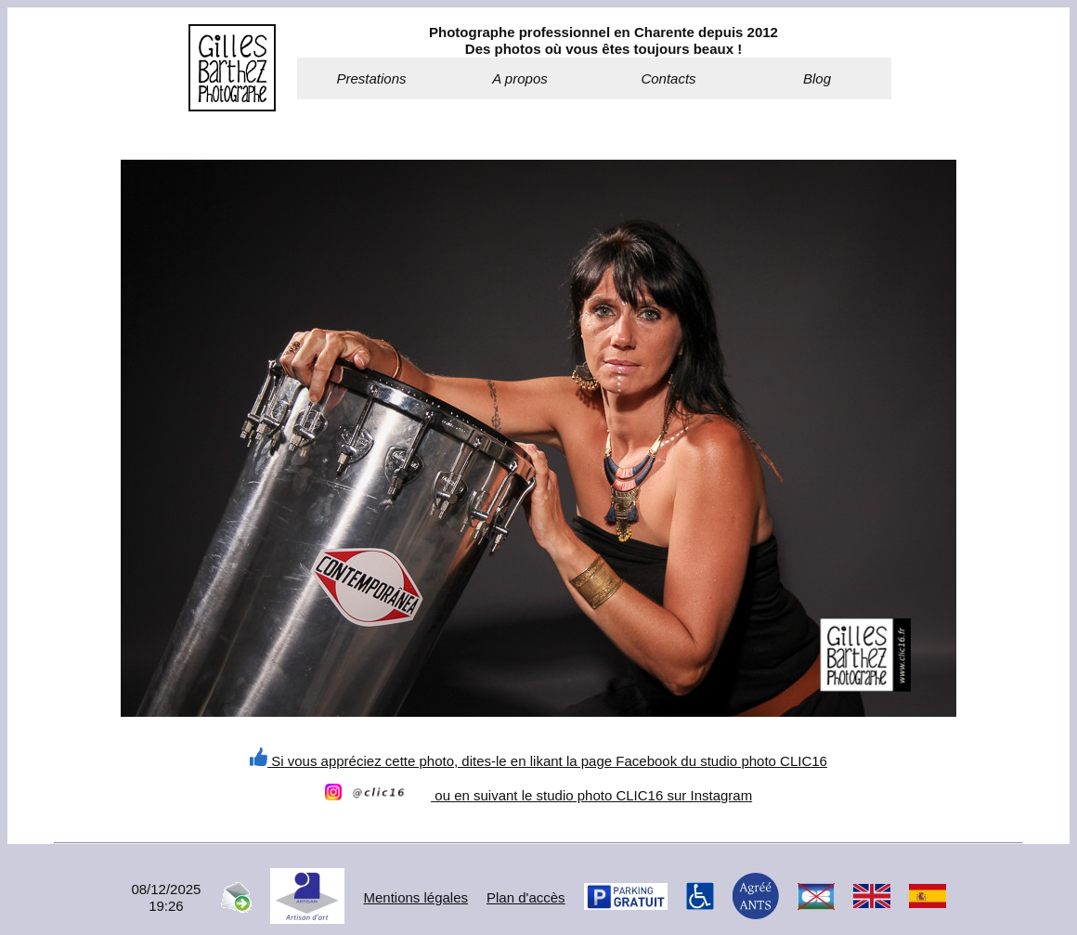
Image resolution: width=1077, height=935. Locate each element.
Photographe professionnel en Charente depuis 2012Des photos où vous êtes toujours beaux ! (603, 40)
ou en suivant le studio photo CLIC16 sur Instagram (538, 795)
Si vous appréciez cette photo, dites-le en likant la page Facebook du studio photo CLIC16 (538, 761)
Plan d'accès (526, 897)
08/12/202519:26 (166, 897)
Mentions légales (415, 897)
